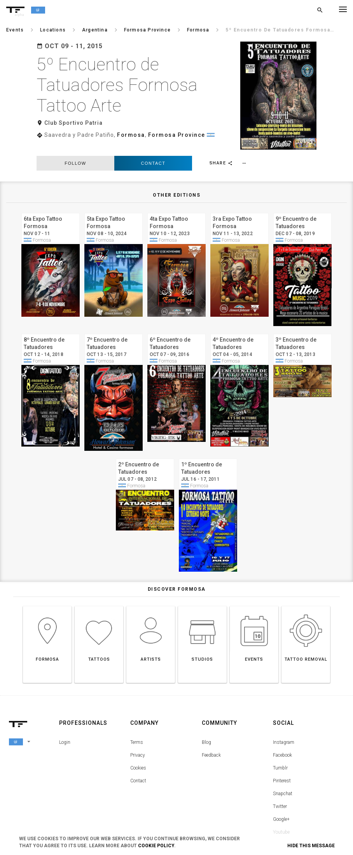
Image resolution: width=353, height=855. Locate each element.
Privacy (137, 722)
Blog (206, 709)
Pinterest (282, 747)
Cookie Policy (156, 845)
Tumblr (280, 735)
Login (64, 709)
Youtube (281, 799)
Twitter (280, 773)
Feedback (211, 722)
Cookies (138, 735)
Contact (153, 129)
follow (75, 129)
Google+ (281, 786)
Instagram (283, 709)
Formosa (131, 114)
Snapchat (282, 760)
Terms (136, 709)
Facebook (282, 722)
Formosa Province (176, 114)
